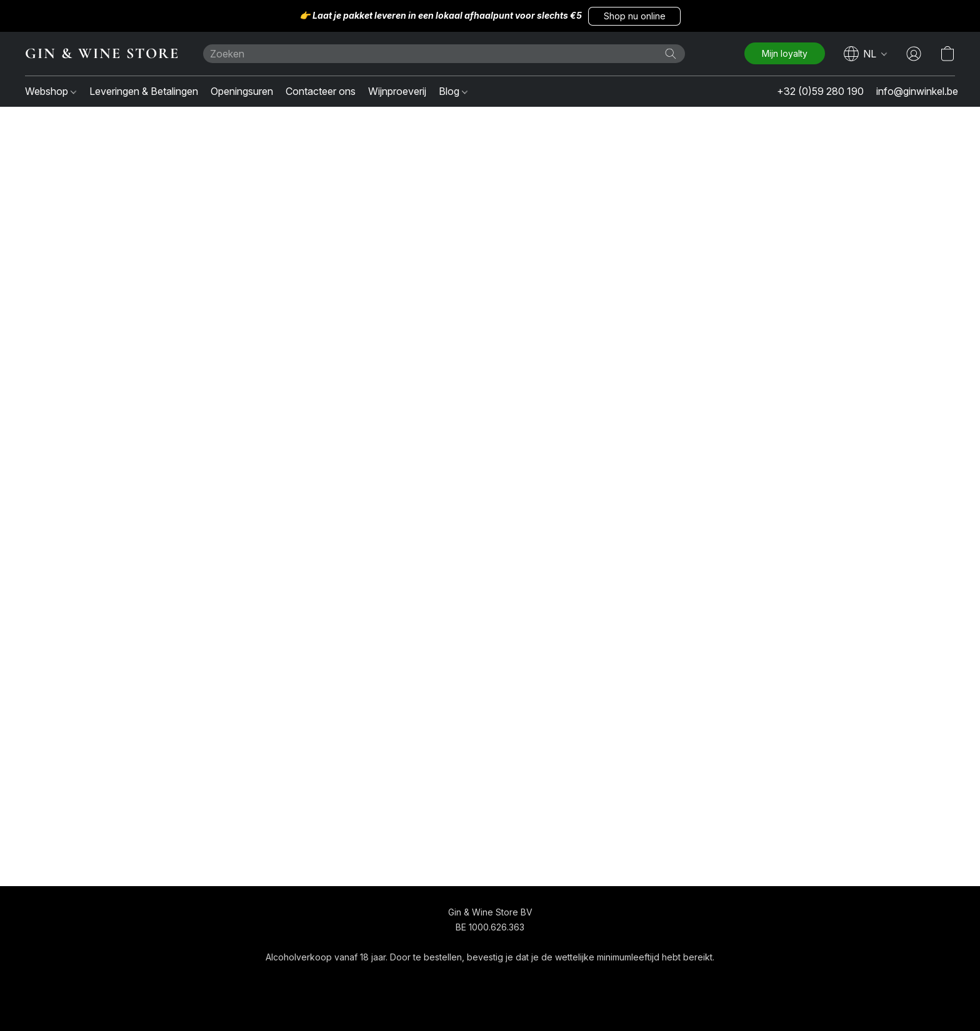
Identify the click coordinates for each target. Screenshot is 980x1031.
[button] (634, 16)
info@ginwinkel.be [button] (917, 91)
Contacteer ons (321, 91)
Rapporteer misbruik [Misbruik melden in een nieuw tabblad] (609, 980)
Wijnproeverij (397, 91)
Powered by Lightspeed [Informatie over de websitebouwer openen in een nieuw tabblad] (490, 1004)
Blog (453, 91)
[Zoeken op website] (670, 53)
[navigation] (865, 54)
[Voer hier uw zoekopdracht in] (444, 53)
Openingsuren (242, 91)
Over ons (535, 980)
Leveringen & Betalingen (143, 91)
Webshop (50, 91)
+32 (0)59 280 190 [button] (820, 91)
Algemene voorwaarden (454, 980)
